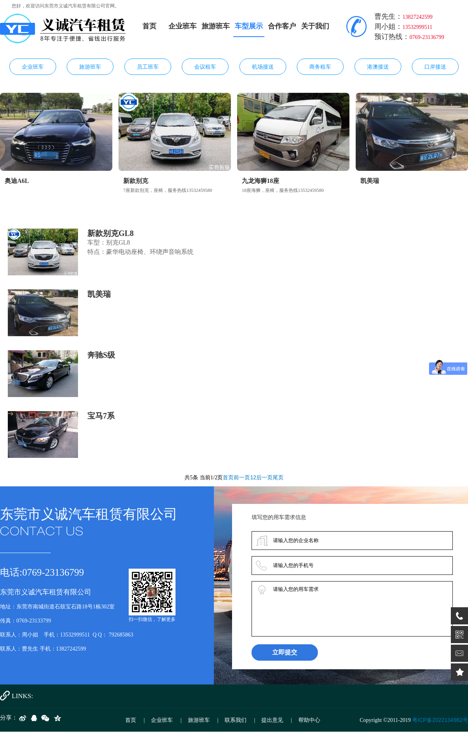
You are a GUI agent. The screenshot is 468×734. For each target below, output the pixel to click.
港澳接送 (378, 67)
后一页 (264, 477)
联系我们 (235, 720)
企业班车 (182, 26)
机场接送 (263, 67)
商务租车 (320, 67)
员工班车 (148, 67)
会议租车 (205, 67)
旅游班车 (216, 26)
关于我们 (315, 26)
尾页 (278, 477)
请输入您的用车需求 (352, 608)
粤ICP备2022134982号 (440, 720)
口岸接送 (435, 67)
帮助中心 (309, 720)
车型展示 (249, 26)
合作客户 (282, 26)
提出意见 (272, 720)
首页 (149, 26)
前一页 (242, 477)
